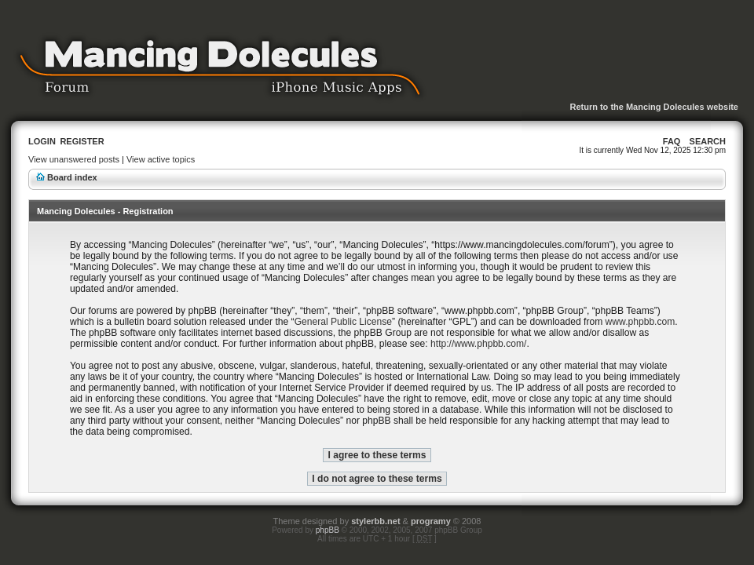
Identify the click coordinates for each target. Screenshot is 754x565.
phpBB (327, 530)
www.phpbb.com (640, 321)
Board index (72, 177)
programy (431, 521)
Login (42, 141)
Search (708, 141)
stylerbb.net (375, 521)
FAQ (672, 141)
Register (82, 141)
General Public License (343, 321)
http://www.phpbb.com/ (478, 343)
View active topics (160, 159)
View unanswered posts (73, 159)
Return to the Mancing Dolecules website (653, 106)
